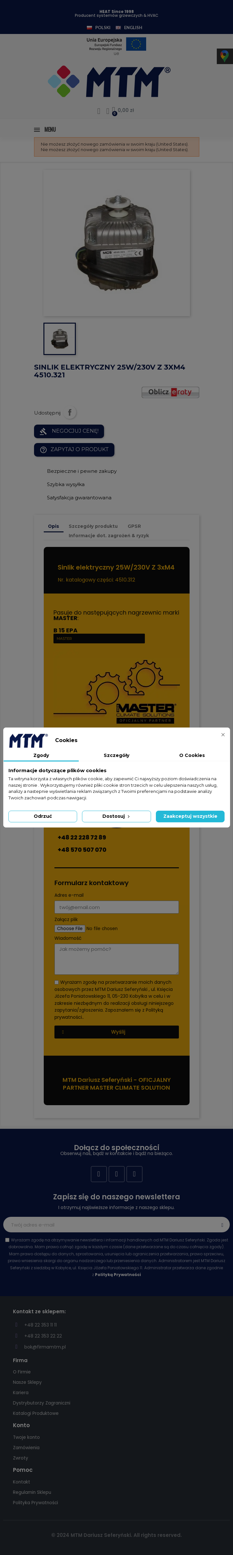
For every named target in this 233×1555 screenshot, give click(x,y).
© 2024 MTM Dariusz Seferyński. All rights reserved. (116, 1535)
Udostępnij (69, 412)
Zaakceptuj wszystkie (190, 816)
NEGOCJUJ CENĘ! (69, 431)
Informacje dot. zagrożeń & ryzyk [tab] (109, 535)
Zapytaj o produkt (74, 450)
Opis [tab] (53, 526)
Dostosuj (116, 816)
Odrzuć (43, 816)
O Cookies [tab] (192, 755)
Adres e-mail (69, 895)
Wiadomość (68, 938)
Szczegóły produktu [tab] (93, 526)
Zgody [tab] (41, 755)
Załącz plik (66, 919)
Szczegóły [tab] (116, 755)
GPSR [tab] (134, 526)
